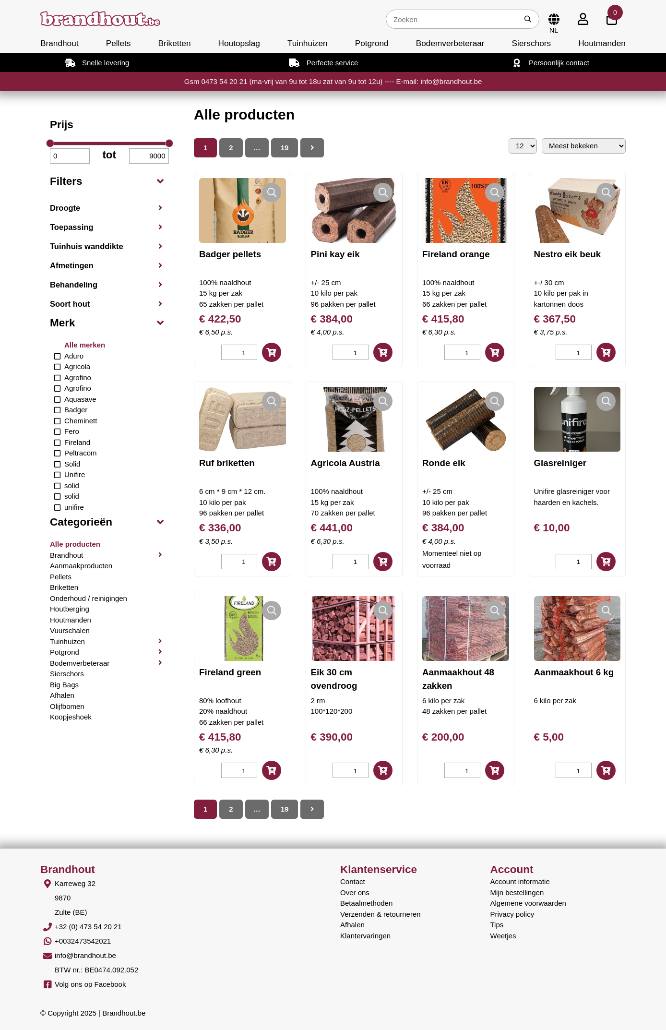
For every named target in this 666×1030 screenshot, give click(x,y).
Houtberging (69, 609)
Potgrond (372, 43)
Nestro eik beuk (567, 254)
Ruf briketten (227, 463)
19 (285, 148)
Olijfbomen (67, 706)
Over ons (354, 892)
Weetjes (503, 936)
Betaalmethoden (366, 903)
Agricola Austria (345, 463)
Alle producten (75, 544)
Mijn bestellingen (517, 892)
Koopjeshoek (71, 717)
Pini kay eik (335, 254)
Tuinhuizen (307, 43)
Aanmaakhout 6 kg (574, 672)
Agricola (77, 366)
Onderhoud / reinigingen (88, 598)
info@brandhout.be (85, 955)
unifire (74, 507)
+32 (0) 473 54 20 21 (88, 926)
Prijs (61, 125)
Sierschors (531, 43)
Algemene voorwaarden (528, 903)
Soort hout (70, 303)
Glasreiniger (560, 463)
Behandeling (73, 284)
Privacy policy (512, 914)
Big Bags (64, 685)
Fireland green (230, 672)
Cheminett (80, 421)
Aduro (73, 356)
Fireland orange (456, 254)
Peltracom (80, 453)
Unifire (74, 474)
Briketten (174, 43)
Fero (71, 431)
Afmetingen (72, 265)
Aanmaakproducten (81, 566)
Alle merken (84, 345)
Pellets (118, 43)
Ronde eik (443, 463)
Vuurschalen (70, 630)
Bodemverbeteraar (450, 43)
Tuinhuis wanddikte (86, 246)
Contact (352, 881)
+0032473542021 (83, 941)
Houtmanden (602, 43)
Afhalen (62, 695)
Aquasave (80, 399)
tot (109, 155)
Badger (75, 410)
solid (71, 485)
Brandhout (59, 43)
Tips (497, 925)
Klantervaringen (365, 936)
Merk (62, 323)
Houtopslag (239, 43)
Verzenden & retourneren (380, 914)
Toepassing (71, 227)
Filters (66, 181)
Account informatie (520, 881)
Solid (72, 464)
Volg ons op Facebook (90, 984)
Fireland (77, 442)
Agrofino (77, 377)
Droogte (65, 208)
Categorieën (81, 522)
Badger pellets (230, 254)
